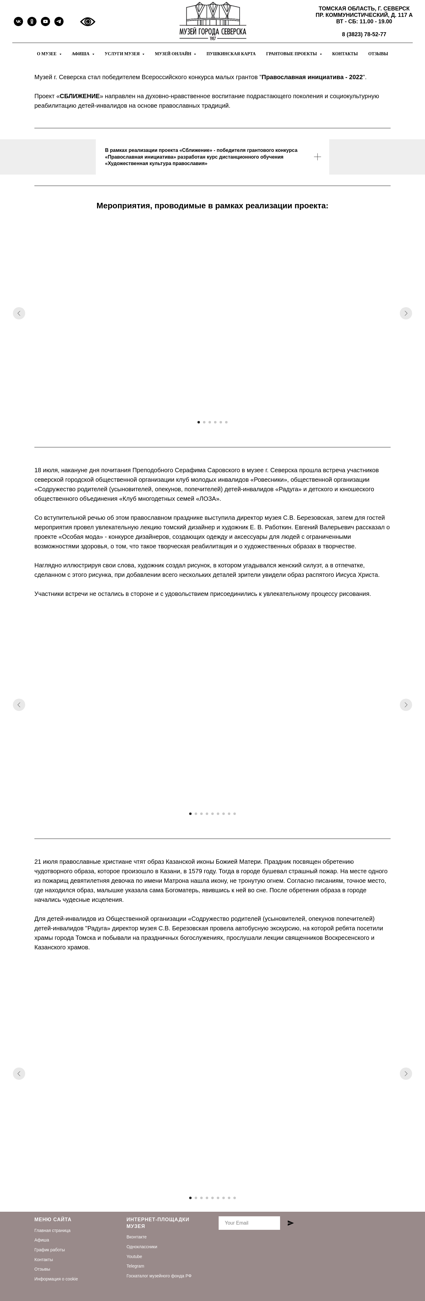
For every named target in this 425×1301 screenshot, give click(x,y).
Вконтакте (137, 1236)
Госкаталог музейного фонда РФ (159, 1275)
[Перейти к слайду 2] (204, 422)
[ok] (32, 21)
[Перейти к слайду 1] (198, 422)
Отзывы (378, 54)
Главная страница (52, 1230)
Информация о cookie (56, 1278)
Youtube (134, 1256)
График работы (49, 1249)
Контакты (345, 54)
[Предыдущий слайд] (19, 313)
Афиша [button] (81, 54)
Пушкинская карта (230, 54)
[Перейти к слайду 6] (226, 422)
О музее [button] (47, 54)
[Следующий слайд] (406, 313)
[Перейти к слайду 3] (210, 422)
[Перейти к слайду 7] (223, 814)
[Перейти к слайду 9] (234, 814)
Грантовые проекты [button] (292, 54)
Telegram (135, 1266)
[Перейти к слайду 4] (215, 422)
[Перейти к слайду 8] (229, 814)
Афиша (41, 1239)
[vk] (18, 21)
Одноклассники (142, 1246)
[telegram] (59, 21)
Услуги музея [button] (123, 54)
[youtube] (45, 21)
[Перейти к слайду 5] (221, 422)
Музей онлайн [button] (173, 54)
